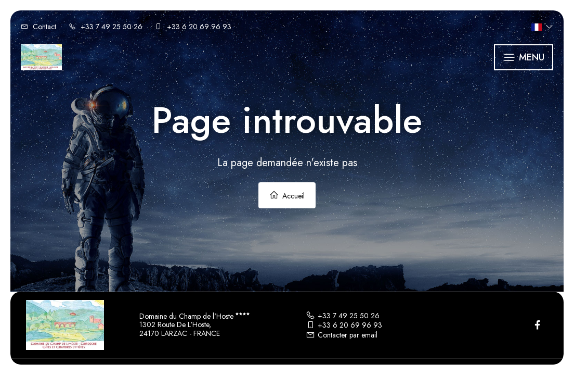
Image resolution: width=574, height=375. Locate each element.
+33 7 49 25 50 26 (343, 315)
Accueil (287, 195)
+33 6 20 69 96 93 (344, 325)
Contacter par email (341, 335)
